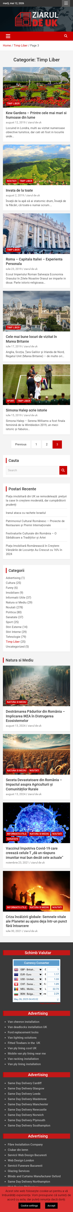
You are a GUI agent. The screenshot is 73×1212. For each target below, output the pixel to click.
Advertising (13, 578)
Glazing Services (19, 1171)
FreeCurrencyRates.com (50, 1003)
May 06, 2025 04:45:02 (26, 999)
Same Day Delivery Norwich (26, 1115)
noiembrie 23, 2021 (17, 862)
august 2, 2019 (15, 195)
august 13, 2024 (16, 725)
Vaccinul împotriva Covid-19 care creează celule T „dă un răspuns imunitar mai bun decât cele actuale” (34, 853)
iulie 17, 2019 (14, 346)
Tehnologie (13, 637)
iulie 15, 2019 (14, 415)
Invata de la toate (19, 190)
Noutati (11, 181)
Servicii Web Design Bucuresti (27, 1155)
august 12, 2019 (16, 122)
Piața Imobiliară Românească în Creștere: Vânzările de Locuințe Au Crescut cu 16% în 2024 (34, 550)
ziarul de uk (34, 122)
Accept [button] (51, 1205)
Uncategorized (15, 646)
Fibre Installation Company (25, 1144)
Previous (20, 444)
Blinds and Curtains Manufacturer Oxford (34, 1176)
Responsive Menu (66, 3)
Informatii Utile (15, 597)
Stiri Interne (13, 632)
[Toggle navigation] (8, 36)
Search (63, 470)
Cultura (10, 583)
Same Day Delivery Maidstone (27, 1099)
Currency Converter (36, 963)
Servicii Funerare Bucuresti (25, 1165)
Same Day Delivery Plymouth (26, 1120)
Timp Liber (13, 103)
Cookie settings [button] (29, 1205)
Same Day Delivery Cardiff (24, 1083)
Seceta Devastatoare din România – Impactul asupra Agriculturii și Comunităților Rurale (34, 784)
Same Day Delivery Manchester (28, 1104)
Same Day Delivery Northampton (29, 1181)
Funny (9, 588)
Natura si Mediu (16, 602)
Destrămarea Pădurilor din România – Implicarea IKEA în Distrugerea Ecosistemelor (35, 716)
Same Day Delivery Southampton (29, 1125)
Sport (10, 400)
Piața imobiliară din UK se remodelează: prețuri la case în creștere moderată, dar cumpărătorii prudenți (36, 500)
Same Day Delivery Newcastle (27, 1109)
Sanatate (11, 617)
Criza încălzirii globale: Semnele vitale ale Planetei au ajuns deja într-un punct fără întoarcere (36, 921)
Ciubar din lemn (18, 1150)
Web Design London (21, 1160)
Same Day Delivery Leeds (24, 1094)
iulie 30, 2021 (14, 931)
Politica (11, 612)
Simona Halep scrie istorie (26, 410)
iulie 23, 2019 (14, 268)
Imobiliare (12, 592)
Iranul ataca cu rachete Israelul (26, 513)
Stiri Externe (14, 627)
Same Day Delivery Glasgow (26, 1088)
